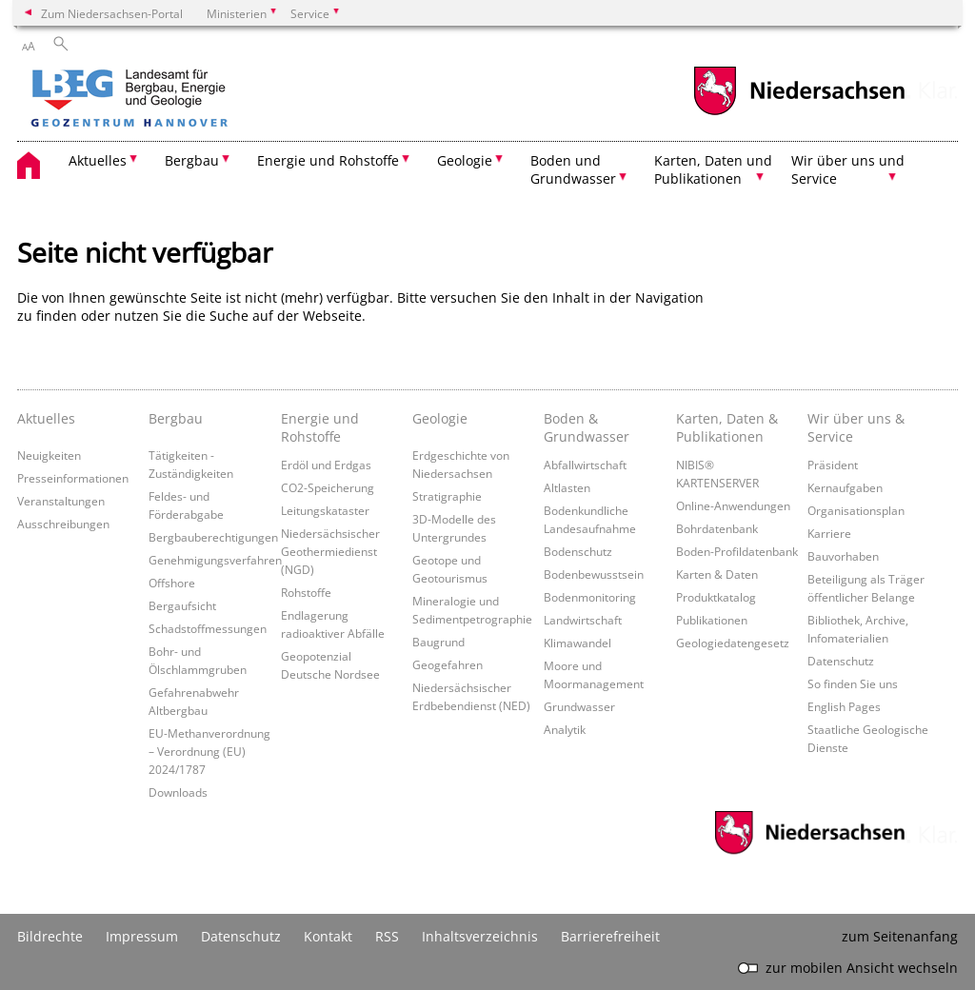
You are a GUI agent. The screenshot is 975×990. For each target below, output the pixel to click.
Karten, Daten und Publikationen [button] (713, 169)
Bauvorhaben (843, 556)
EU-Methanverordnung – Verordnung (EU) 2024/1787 (209, 751)
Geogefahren (447, 664)
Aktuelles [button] (98, 160)
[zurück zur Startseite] (183, 100)
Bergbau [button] (192, 160)
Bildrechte (50, 936)
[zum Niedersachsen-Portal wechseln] (799, 113)
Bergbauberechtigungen (213, 536)
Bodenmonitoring (590, 596)
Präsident (832, 464)
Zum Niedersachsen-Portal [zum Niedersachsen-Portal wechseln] (112, 13)
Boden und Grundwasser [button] (573, 169)
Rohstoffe (306, 592)
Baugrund (438, 641)
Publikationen (711, 619)
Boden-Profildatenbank (737, 551)
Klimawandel (577, 642)
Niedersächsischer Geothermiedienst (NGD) (330, 551)
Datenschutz (840, 660)
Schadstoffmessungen (208, 628)
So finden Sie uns (852, 683)
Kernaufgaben (845, 487)
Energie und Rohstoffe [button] (328, 160)
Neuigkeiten (49, 455)
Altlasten (567, 487)
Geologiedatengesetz (732, 642)
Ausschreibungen (63, 523)
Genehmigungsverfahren (215, 559)
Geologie (440, 418)
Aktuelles (46, 418)
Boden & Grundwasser (586, 427)
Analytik (565, 729)
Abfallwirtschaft (585, 464)
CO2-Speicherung (327, 487)
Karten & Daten (717, 574)
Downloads (178, 792)
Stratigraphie (447, 496)
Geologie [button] (464, 160)
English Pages (844, 706)
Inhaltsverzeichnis (480, 936)
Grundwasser (579, 706)
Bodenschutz (578, 551)
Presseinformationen (73, 477)
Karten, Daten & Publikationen (727, 427)
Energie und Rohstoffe (320, 427)
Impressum (142, 936)
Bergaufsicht (182, 605)
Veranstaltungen (61, 500)
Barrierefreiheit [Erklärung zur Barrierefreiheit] (610, 936)
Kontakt (328, 936)
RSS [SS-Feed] (387, 936)
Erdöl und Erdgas (326, 464)
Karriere (829, 533)
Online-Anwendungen (733, 505)
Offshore (172, 582)
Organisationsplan (856, 510)
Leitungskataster (325, 510)
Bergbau (176, 418)
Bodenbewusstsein (594, 574)
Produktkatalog (716, 596)
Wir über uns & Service (856, 427)
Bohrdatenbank (717, 528)
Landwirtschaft (583, 619)
